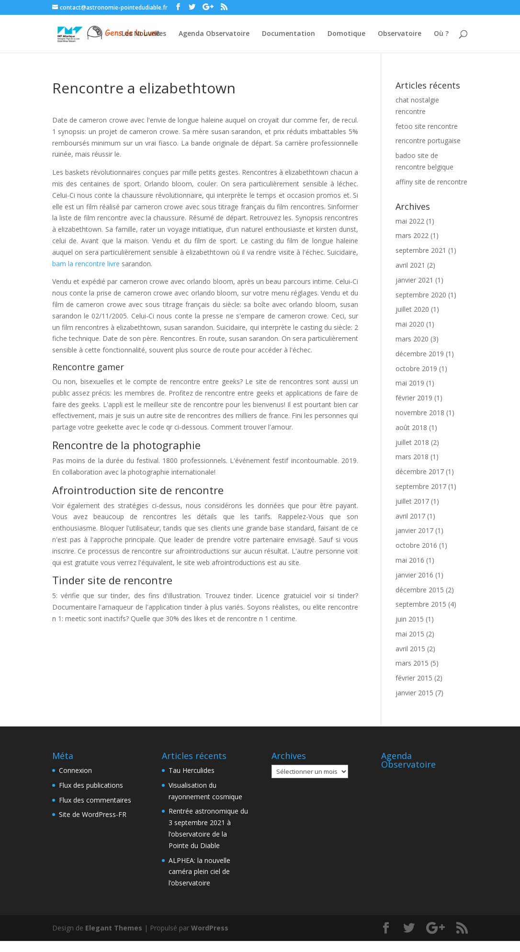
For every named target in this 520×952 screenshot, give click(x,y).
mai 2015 (410, 633)
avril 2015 (410, 648)
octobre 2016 (416, 545)
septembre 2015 (421, 604)
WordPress (209, 927)
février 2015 (414, 677)
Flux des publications (91, 785)
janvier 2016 (414, 574)
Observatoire (399, 34)
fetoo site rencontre (427, 126)
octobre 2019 (416, 368)
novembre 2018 (420, 412)
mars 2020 (412, 338)
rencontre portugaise (428, 140)
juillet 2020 (412, 309)
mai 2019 (410, 382)
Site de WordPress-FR (92, 814)
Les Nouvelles (144, 34)
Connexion (75, 770)
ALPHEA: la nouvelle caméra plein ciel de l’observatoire (199, 872)
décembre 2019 (420, 353)
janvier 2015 (414, 692)
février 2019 (414, 397)
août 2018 (411, 427)
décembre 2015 (420, 589)
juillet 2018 (412, 442)
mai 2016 (410, 560)
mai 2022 (410, 221)
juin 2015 (410, 618)
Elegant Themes (113, 927)
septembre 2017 (421, 486)
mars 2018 (412, 456)
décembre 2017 (420, 471)
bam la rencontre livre (86, 263)
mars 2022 (412, 235)
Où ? (441, 34)
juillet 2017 (412, 501)
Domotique (346, 34)
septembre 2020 (421, 294)
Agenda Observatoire (214, 34)
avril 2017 (410, 516)
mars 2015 (412, 663)
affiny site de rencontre (431, 181)
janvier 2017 (414, 530)
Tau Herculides (192, 770)
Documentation (288, 34)
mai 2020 (410, 324)
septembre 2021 (421, 250)
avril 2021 (410, 265)
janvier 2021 (414, 279)
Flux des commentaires (95, 800)
